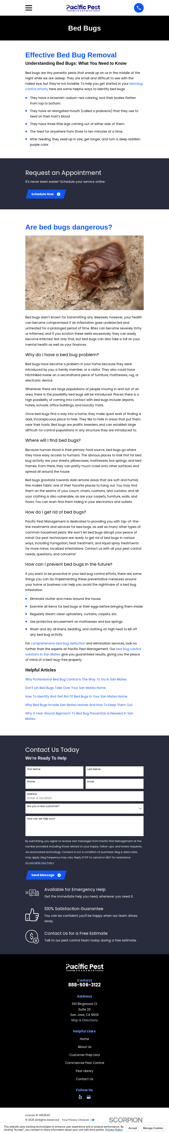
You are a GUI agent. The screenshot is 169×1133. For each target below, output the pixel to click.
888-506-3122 (84, 985)
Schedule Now (46, 194)
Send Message (46, 875)
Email (90, 782)
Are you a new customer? (43, 806)
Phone (31, 782)
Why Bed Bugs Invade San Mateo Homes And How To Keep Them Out (79, 705)
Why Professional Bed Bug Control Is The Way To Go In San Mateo (76, 680)
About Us (84, 1047)
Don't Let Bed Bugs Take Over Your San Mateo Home (65, 688)
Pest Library (84, 1072)
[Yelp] (80, 1098)
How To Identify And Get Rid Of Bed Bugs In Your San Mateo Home (76, 697)
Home (84, 1039)
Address (32, 794)
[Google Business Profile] (89, 1098)
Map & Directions (84, 1021)
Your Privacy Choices (78, 1120)
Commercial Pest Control (84, 1064)
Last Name (94, 769)
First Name (33, 769)
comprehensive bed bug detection (58, 644)
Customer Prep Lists (84, 1055)
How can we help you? (41, 819)
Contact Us (84, 1080)
